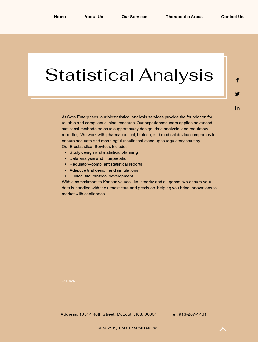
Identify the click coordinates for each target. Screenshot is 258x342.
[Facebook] (237, 80)
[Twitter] (237, 94)
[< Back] (69, 281)
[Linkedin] (237, 108)
